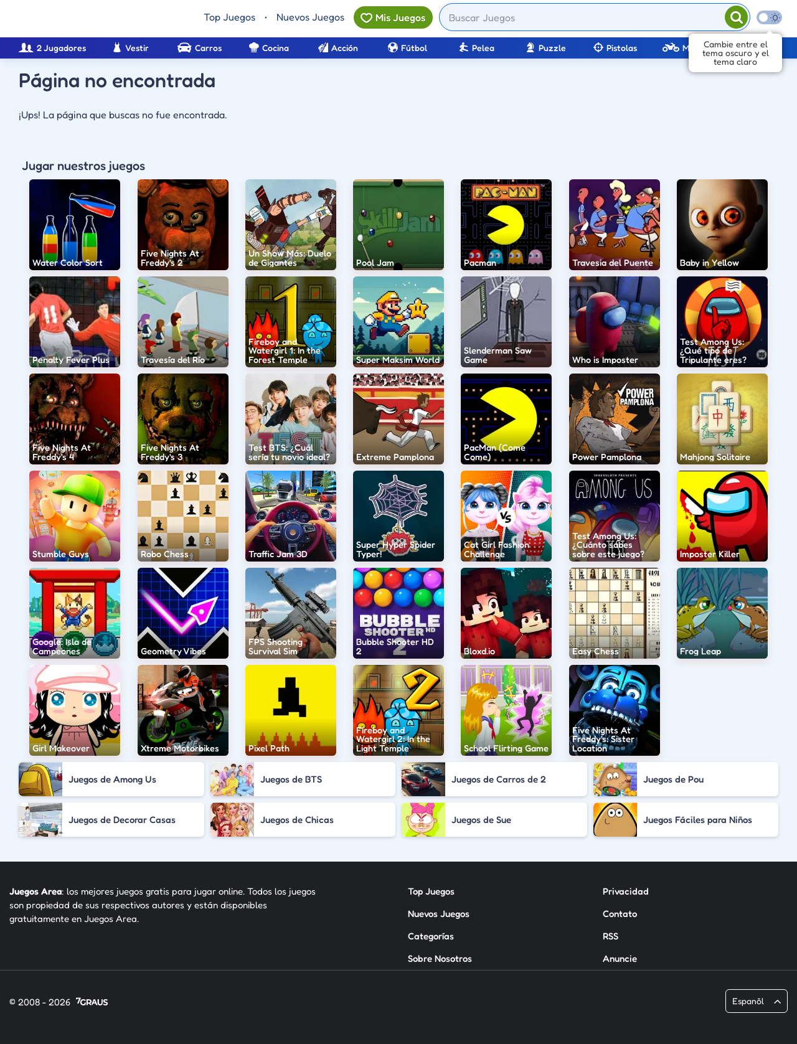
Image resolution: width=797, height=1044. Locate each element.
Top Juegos (229, 17)
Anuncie (620, 958)
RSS (610, 936)
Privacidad (626, 891)
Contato (620, 913)
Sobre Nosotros (440, 958)
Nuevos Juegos (310, 17)
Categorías (431, 936)
